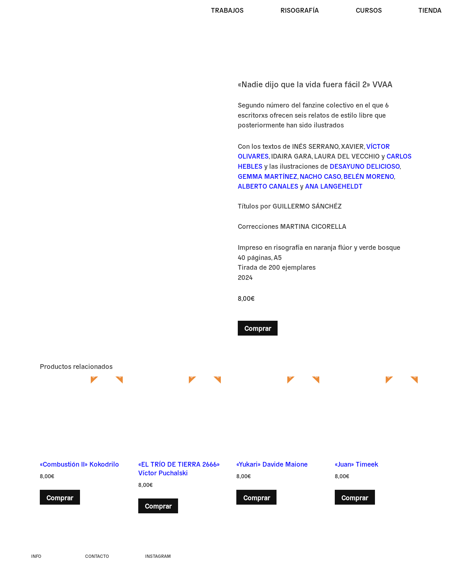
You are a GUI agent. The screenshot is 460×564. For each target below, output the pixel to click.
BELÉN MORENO (368, 176)
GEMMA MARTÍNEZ (267, 176)
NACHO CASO (320, 176)
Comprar (257, 328)
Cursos (369, 9)
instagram (158, 556)
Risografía (299, 9)
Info (36, 556)
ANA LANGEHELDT (334, 185)
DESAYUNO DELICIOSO (365, 165)
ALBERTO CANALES (268, 185)
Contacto (97, 556)
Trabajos (227, 9)
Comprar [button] (59, 497)
